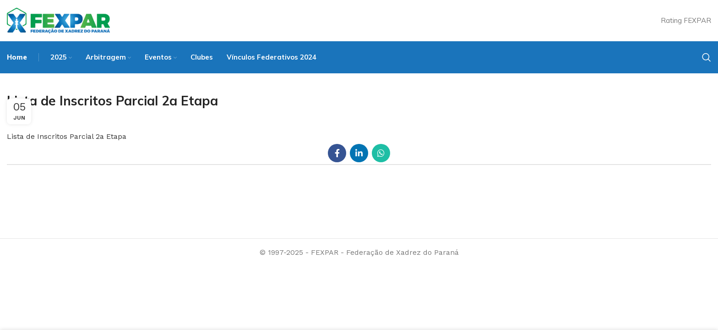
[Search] (706, 57)
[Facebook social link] (337, 153)
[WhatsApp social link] (381, 153)
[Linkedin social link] (359, 153)
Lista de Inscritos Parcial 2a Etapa (66, 136)
